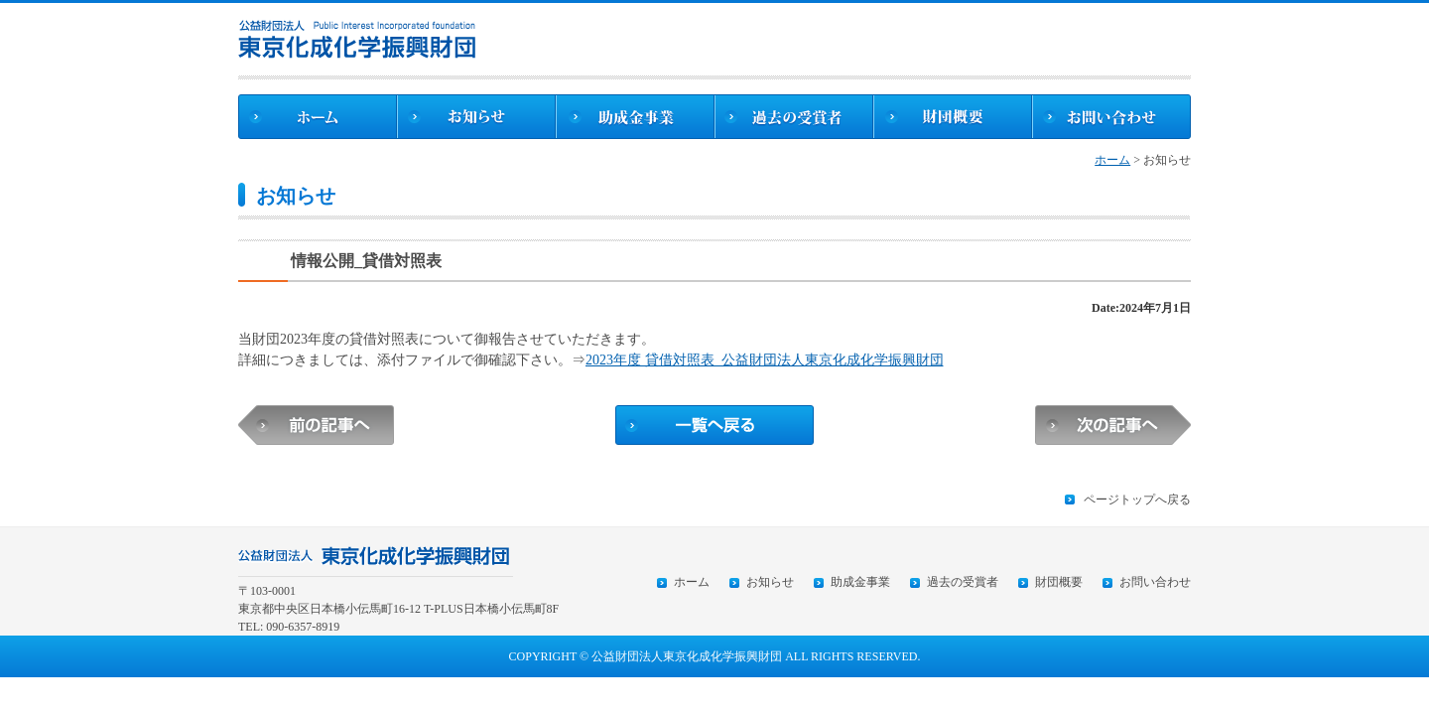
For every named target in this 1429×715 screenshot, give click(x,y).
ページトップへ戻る (1137, 499)
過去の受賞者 (962, 582)
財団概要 (1059, 582)
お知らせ (770, 582)
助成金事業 (860, 582)
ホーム (1112, 160)
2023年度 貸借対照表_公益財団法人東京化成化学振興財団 (764, 360)
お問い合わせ (1155, 582)
